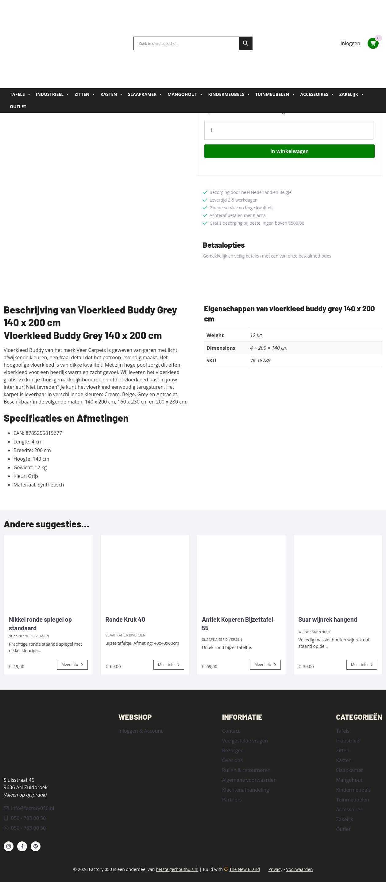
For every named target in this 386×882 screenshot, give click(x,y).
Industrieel (53, 94)
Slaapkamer (145, 94)
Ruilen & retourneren (246, 769)
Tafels (20, 94)
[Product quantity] (288, 130)
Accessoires (317, 94)
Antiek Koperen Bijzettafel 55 (237, 623)
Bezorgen (233, 750)
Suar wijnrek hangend (328, 619)
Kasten (111, 94)
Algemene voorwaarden (249, 779)
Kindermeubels (229, 94)
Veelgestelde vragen (245, 740)
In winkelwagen (289, 151)
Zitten (85, 94)
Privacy (275, 869)
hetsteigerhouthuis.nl (176, 869)
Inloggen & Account (140, 730)
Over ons (232, 760)
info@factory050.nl (29, 808)
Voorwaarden (299, 869)
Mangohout (185, 94)
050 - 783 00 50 (25, 817)
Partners (232, 799)
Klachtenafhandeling (245, 789)
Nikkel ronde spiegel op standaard (40, 623)
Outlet (18, 106)
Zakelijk (351, 94)
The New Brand (244, 869)
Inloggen (350, 43)
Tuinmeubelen (275, 94)
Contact (231, 730)
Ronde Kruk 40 (125, 619)
